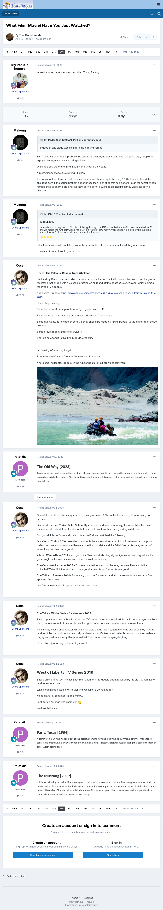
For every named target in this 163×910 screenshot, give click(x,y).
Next (109, 52)
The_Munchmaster (31, 35)
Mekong (20, 130)
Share (124, 37)
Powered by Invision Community (81, 905)
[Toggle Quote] (41, 139)
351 (100, 52)
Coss (20, 265)
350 (93, 52)
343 (38, 52)
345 (54, 52)
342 (30, 52)
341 (22, 52)
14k (20, 160)
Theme (75, 897)
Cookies (88, 897)
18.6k (20, 295)
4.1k (20, 98)
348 (77, 52)
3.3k (20, 486)
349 (85, 52)
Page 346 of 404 (133, 52)
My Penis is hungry (19, 66)
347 (69, 52)
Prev (14, 52)
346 (62, 52)
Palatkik (20, 457)
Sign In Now (113, 855)
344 (46, 52)
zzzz (74, 214)
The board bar (42, 38)
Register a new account (43, 855)
